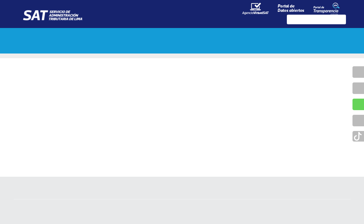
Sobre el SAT (41, 35)
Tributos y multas (98, 35)
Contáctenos (278, 35)
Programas (230, 35)
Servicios (187, 35)
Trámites (149, 35)
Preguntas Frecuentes (56, 47)
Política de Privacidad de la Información (182, 218)
